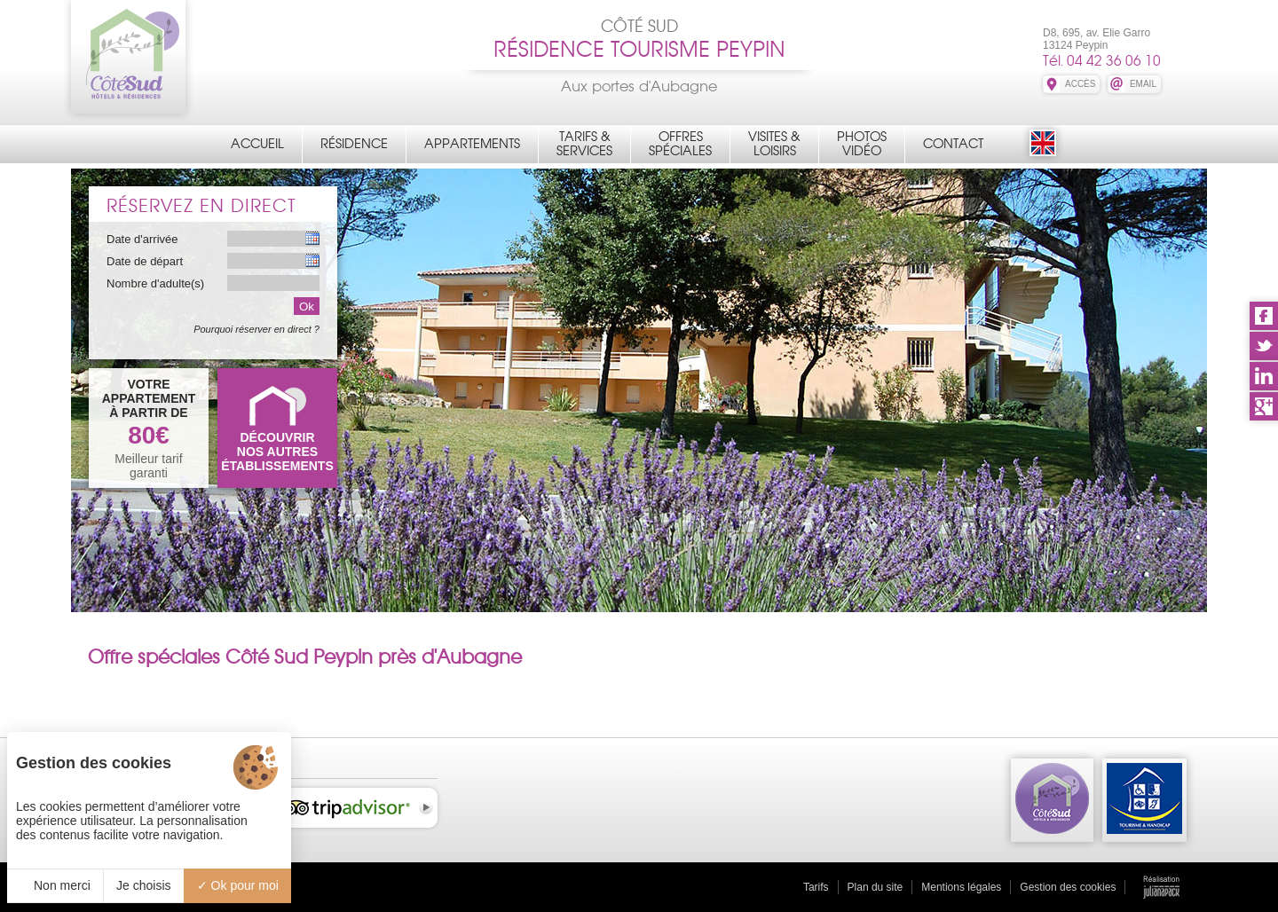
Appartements (472, 144)
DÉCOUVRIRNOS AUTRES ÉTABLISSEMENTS (277, 451)
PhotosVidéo (862, 144)
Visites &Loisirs (774, 144)
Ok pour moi (238, 885)
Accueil (257, 144)
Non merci (55, 885)
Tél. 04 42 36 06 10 (1102, 60)
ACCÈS (1080, 84)
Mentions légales (961, 887)
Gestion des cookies (1068, 887)
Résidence (354, 144)
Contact (953, 144)
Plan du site (875, 887)
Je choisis (143, 885)
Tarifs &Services (584, 144)
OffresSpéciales (680, 144)
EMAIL (1143, 84)
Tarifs (816, 887)
